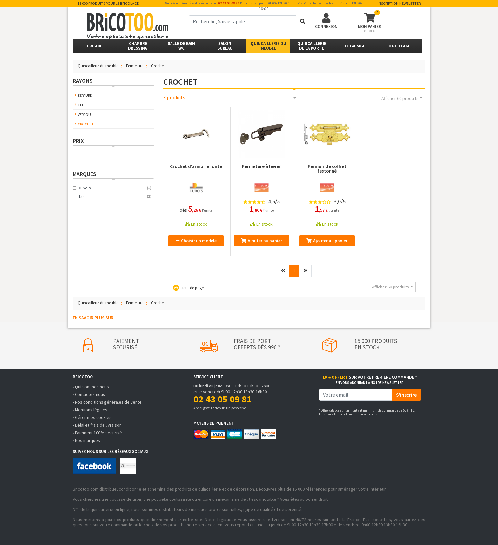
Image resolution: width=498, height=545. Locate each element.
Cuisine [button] (94, 46)
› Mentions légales (90, 410)
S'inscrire (406, 395)
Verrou (84, 114)
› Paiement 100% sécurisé (97, 432)
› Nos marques (86, 440)
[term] (242, 21)
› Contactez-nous (89, 394)
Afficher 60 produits (400, 98)
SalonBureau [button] (224, 46)
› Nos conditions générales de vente (107, 402)
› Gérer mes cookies (92, 417)
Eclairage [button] (355, 46)
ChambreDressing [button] (138, 46)
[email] (356, 395)
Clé (81, 105)
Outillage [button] (399, 46)
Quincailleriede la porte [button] (311, 46)
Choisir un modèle (196, 241)
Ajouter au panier (261, 241)
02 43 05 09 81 (228, 3)
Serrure (85, 95)
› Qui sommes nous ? (92, 387)
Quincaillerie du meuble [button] (268, 46)
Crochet (86, 124)
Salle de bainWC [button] (181, 46)
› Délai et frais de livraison (97, 425)
